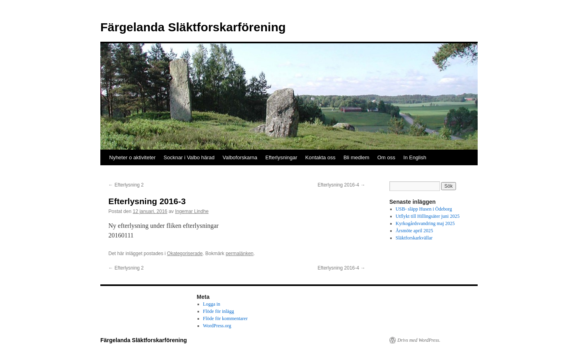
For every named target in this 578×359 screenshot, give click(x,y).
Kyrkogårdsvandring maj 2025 (425, 223)
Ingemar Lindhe (191, 211)
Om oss (386, 157)
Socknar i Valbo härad (189, 157)
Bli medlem (356, 157)
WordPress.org (217, 326)
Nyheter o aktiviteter (132, 157)
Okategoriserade (185, 253)
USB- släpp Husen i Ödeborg (424, 209)
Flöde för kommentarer (225, 318)
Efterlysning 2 (126, 185)
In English (414, 157)
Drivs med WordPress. (418, 340)
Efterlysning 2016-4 (341, 185)
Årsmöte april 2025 (414, 230)
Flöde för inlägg (218, 311)
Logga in (211, 304)
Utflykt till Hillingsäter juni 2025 (428, 216)
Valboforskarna (240, 157)
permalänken (239, 253)
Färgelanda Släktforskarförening (193, 27)
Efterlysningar (281, 157)
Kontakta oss (320, 157)
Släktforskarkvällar (414, 238)
